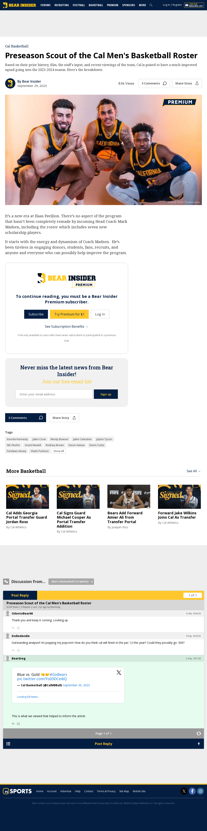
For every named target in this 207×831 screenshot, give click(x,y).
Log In (166, 5)
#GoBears (58, 674)
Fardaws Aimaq (16, 451)
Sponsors (128, 5)
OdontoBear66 (22, 613)
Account (52, 791)
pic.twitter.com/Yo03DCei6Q (42, 678)
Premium (112, 5)
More (142, 5)
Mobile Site (139, 791)
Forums (46, 5)
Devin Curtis (96, 445)
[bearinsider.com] (19, 6)
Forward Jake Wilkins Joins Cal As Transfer (177, 515)
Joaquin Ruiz (120, 527)
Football (79, 5)
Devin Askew (77, 445)
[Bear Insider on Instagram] (200, 791)
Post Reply (20, 595)
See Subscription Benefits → (66, 326)
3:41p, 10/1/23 (193, 658)
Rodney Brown (55, 445)
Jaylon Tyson (104, 439)
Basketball (96, 5)
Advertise (65, 791)
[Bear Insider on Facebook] (192, 791)
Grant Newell (33, 445)
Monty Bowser (59, 439)
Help (78, 791)
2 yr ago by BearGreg (49, 607)
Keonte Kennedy (17, 439)
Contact (88, 791)
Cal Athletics (18, 527)
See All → (194, 471)
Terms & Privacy (106, 791)
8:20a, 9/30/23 (193, 613)
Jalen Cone (39, 439)
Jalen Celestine (82, 439)
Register (177, 5)
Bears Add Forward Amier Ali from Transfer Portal (124, 517)
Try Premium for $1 (69, 314)
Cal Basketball (16, 46)
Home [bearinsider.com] (39, 791)
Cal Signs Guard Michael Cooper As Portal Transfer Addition (74, 519)
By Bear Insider (29, 81)
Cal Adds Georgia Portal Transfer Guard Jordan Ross (26, 517)
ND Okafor (13, 445)
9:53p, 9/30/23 (193, 636)
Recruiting (62, 5)
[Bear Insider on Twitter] (184, 791)
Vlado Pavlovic (40, 451)
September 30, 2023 (76, 685)
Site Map (124, 791)
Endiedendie (21, 636)
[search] (151, 5)
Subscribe (36, 314)
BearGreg (19, 658)
